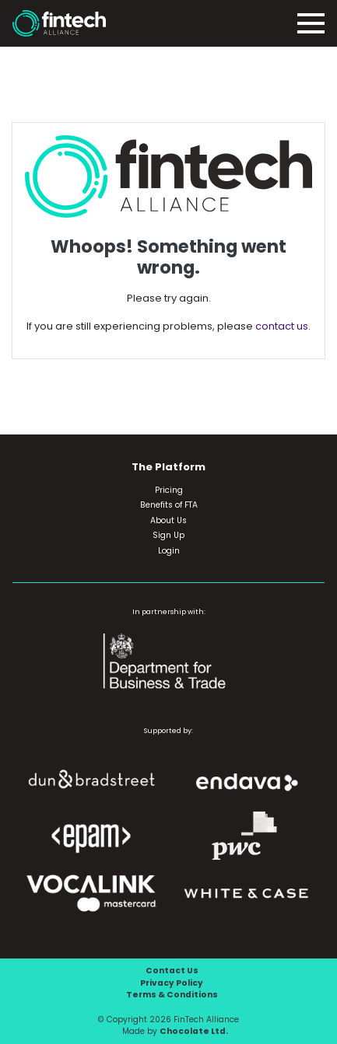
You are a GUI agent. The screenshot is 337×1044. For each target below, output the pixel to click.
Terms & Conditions (172, 994)
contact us (281, 326)
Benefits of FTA (169, 505)
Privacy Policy (171, 983)
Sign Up (168, 535)
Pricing (169, 490)
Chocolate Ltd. (194, 1031)
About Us (168, 520)
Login (169, 551)
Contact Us (172, 970)
